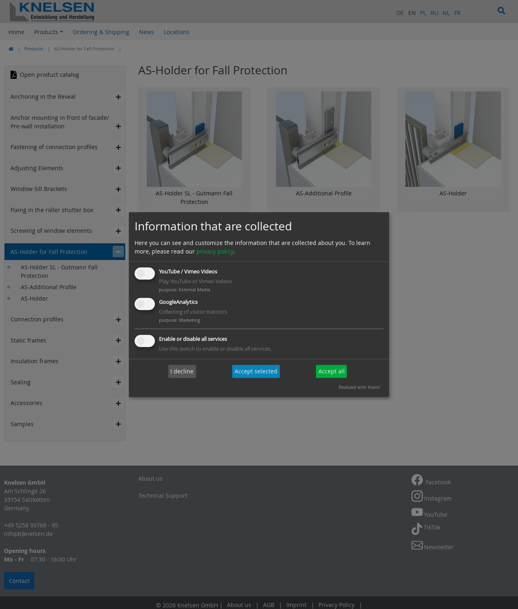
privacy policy (214, 252)
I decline (182, 371)
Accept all (331, 371)
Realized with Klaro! (359, 387)
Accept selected (256, 371)
